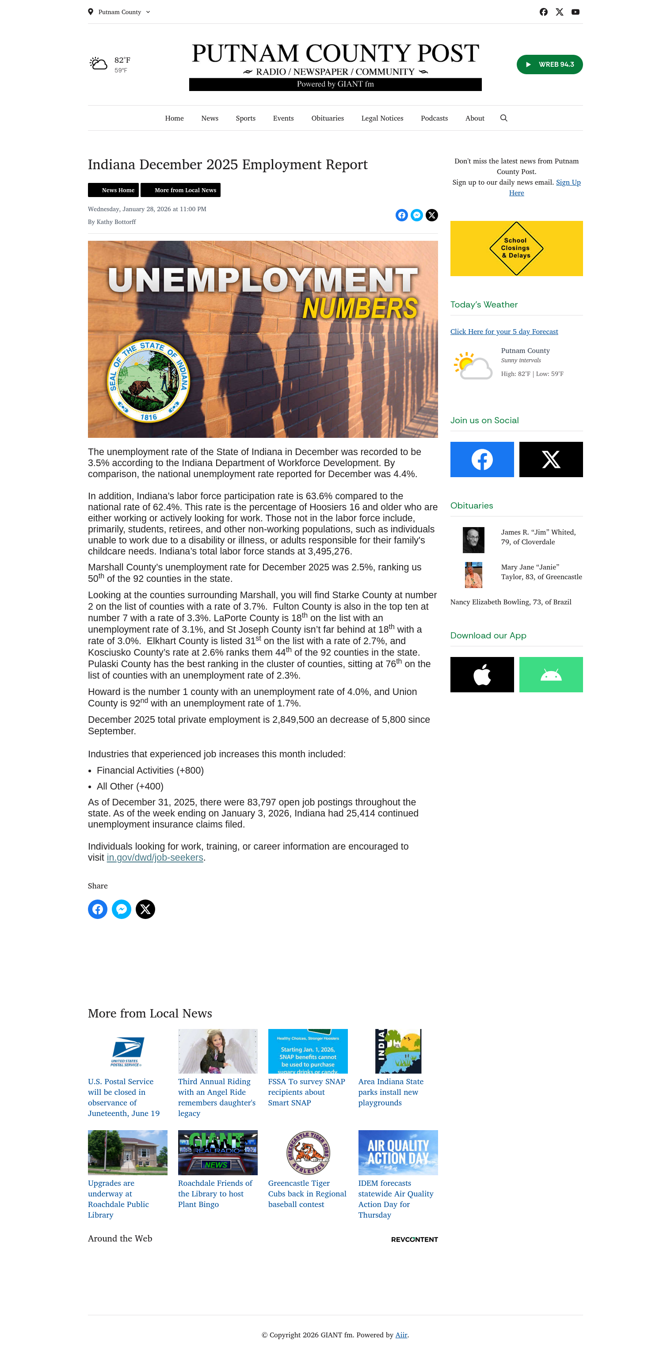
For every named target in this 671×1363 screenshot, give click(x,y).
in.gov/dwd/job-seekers (155, 857)
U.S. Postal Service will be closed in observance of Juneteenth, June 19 (128, 1074)
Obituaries (328, 118)
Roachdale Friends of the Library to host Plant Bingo (218, 1171)
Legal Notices (383, 118)
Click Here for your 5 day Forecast (504, 331)
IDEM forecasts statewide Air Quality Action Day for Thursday (398, 1176)
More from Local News (185, 190)
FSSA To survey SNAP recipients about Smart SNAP (308, 1069)
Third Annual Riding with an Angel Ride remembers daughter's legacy (218, 1074)
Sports (245, 118)
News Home (118, 190)
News (210, 118)
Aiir (402, 1334)
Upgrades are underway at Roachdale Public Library (128, 1176)
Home (174, 118)
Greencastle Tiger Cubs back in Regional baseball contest (308, 1171)
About (474, 118)
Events (283, 118)
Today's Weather (484, 304)
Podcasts (434, 118)
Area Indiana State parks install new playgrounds (398, 1069)
